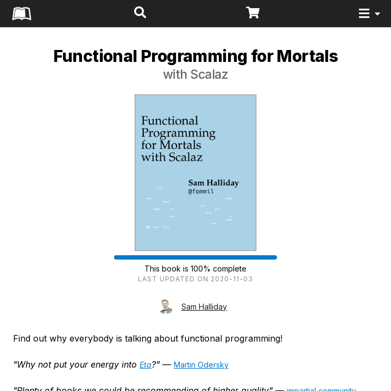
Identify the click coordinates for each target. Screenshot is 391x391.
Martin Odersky (201, 364)
